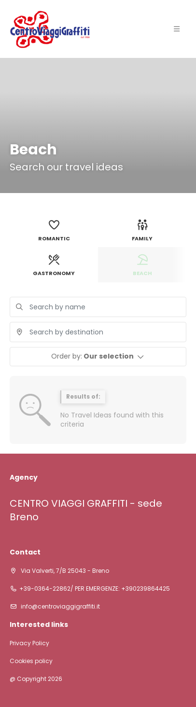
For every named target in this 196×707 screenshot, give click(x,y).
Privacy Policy (29, 643)
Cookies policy (31, 661)
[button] (98, 356)
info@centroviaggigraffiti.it (59, 606)
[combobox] (98, 332)
